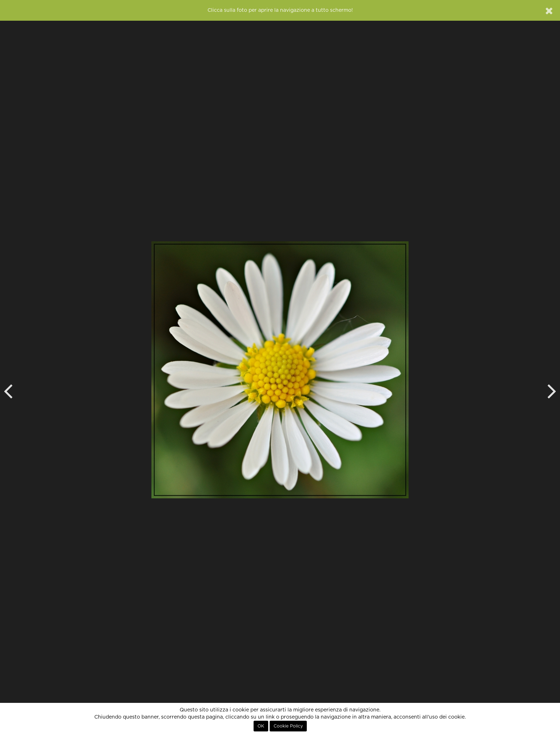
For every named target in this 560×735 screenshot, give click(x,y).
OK (261, 726)
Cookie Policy (288, 726)
